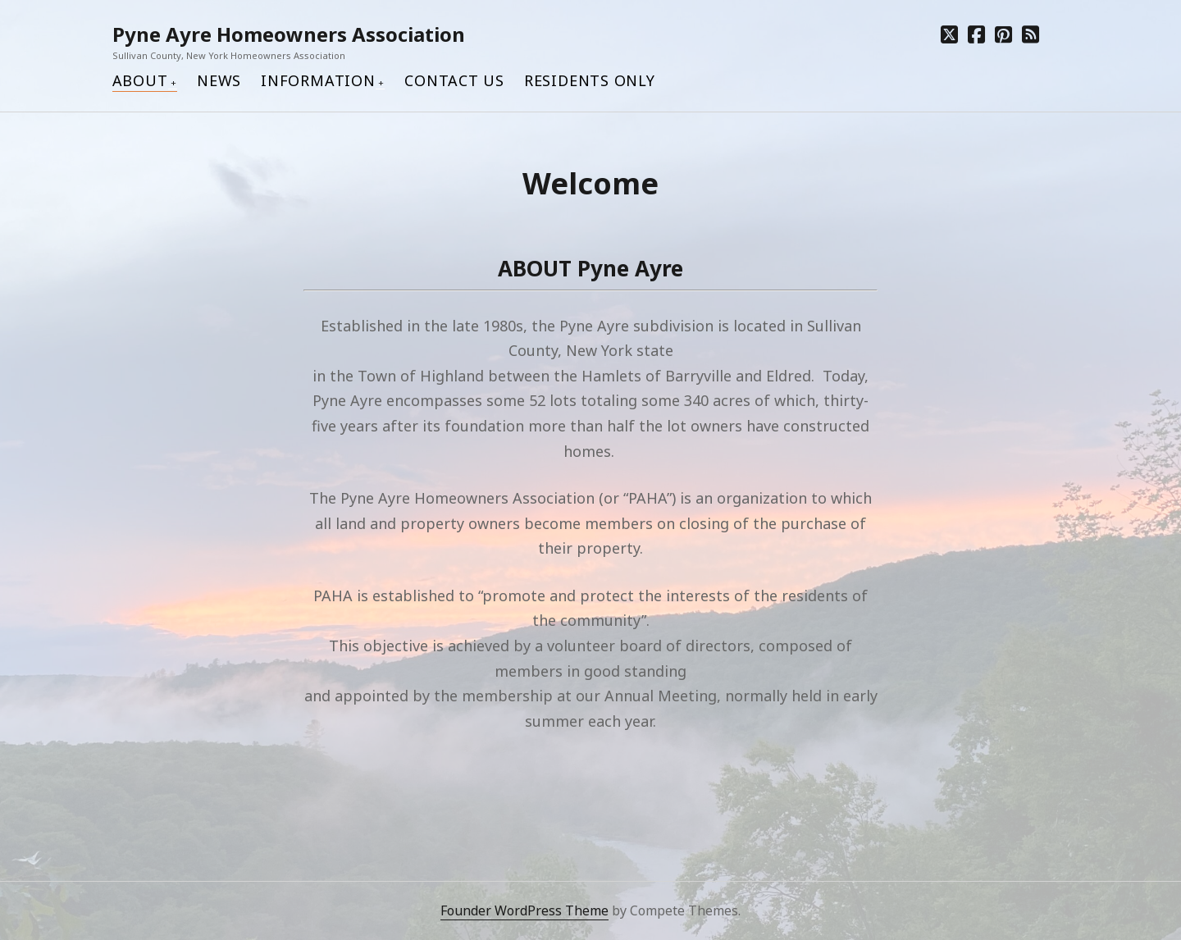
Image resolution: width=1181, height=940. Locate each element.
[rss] (1030, 34)
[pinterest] (1003, 34)
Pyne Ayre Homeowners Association (288, 34)
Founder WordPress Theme (524, 910)
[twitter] (949, 34)
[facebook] (976, 34)
